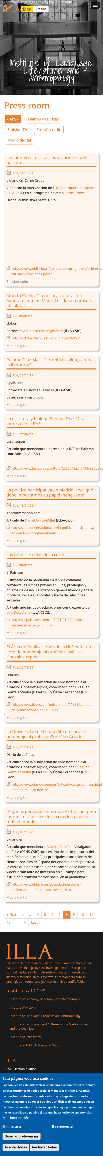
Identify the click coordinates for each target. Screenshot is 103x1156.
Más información (16, 1117)
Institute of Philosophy (25, 1037)
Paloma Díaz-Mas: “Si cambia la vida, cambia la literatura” (50, 362)
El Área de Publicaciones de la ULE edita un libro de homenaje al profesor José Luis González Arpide (49, 652)
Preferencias (64, 1126)
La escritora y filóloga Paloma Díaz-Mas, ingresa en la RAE (46, 421)
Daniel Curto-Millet (40, 520)
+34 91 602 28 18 (60, 2)
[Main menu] (95, 5)
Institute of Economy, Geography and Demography (44, 999)
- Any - (13, 119)
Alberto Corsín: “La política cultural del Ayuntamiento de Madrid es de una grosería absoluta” (50, 301)
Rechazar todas (44, 1147)
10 (83, 914)
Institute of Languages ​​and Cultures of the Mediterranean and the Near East (49, 1026)
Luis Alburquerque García (73, 187)
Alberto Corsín (58, 846)
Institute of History (22, 1007)
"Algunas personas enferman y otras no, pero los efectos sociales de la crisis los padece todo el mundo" (51, 816)
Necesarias (14, 1126)
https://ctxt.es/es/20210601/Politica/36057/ (46, 338)
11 (92, 914)
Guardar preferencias (21, 1136)
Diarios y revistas (43, 119)
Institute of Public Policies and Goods (35, 1045)
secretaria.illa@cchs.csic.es (24, 2)
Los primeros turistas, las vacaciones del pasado (46, 160)
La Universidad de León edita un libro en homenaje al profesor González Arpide (46, 734)
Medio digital (19, 140)
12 (10, 922)
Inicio (39, 78)
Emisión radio (49, 129)
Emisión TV (17, 129)
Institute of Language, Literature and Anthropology (44, 1016)
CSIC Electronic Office (21, 1069)
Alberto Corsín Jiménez (44, 330)
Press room (59, 78)
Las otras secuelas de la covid (35, 554)
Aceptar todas (15, 1147)
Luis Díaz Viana (19, 612)
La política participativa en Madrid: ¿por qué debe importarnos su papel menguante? (50, 492)
